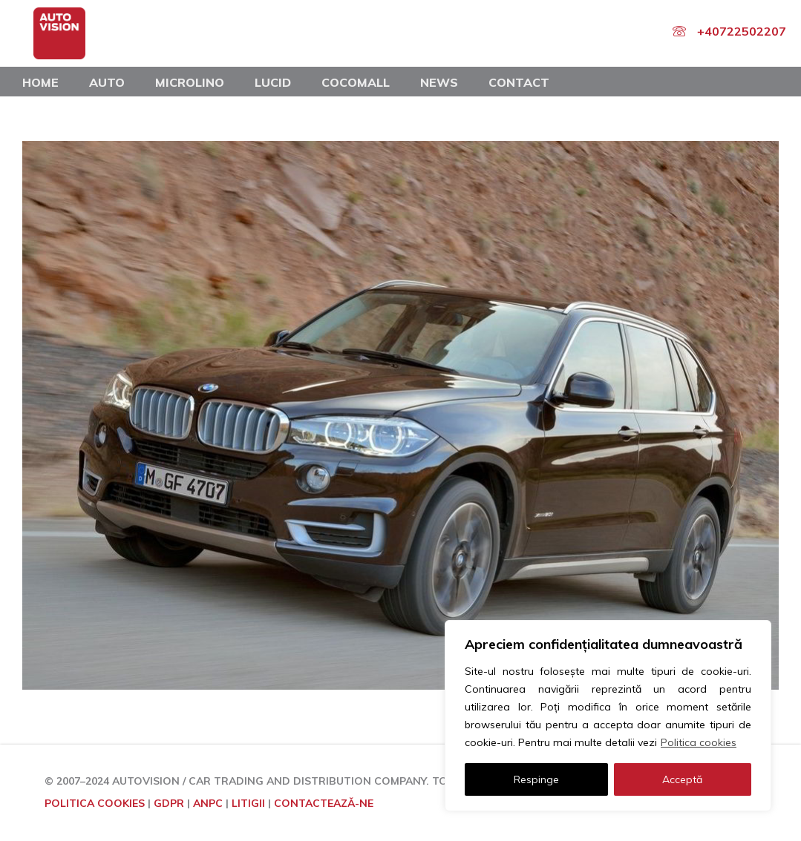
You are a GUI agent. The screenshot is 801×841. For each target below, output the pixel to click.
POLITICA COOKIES (95, 803)
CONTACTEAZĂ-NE (323, 803)
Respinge (536, 779)
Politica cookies (698, 742)
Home (40, 82)
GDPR (169, 803)
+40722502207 (741, 31)
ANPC (208, 803)
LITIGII (248, 803)
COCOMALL (355, 82)
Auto (107, 82)
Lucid (273, 82)
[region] (608, 715)
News (439, 82)
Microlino (189, 82)
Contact (518, 82)
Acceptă (682, 779)
